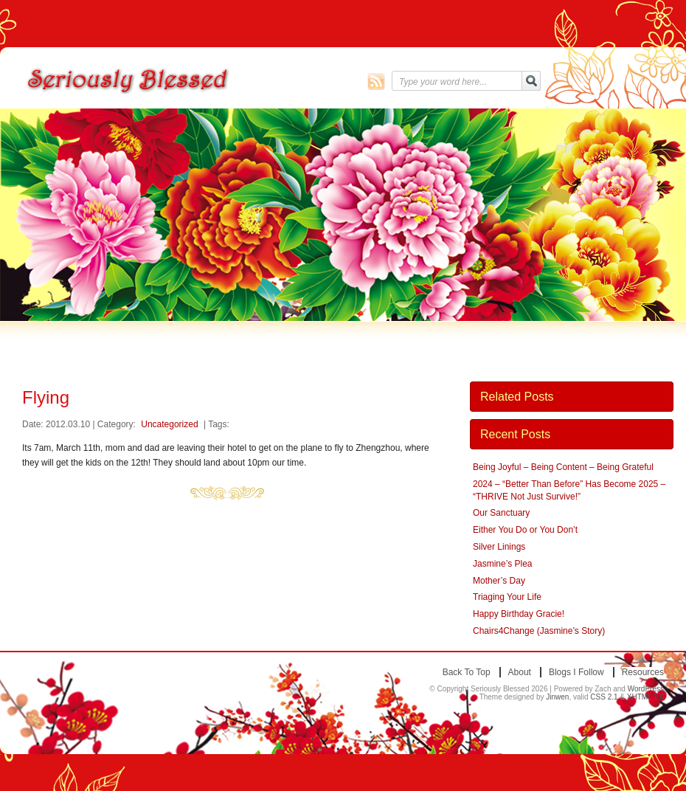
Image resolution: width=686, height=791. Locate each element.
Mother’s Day (499, 581)
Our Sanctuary (501, 513)
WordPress (646, 689)
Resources (643, 672)
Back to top (467, 672)
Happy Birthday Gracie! (518, 614)
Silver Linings (499, 547)
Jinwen (557, 697)
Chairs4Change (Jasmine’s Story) (539, 631)
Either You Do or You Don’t (525, 530)
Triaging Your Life (507, 597)
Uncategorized (169, 424)
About (519, 672)
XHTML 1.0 (645, 697)
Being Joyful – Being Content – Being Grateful (563, 467)
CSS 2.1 (603, 697)
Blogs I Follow (576, 672)
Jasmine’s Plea (502, 564)
